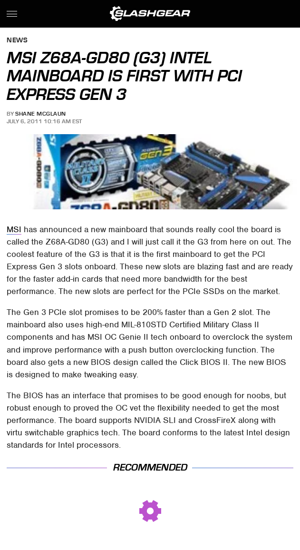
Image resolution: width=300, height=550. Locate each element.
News (17, 41)
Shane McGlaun (40, 113)
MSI (14, 229)
